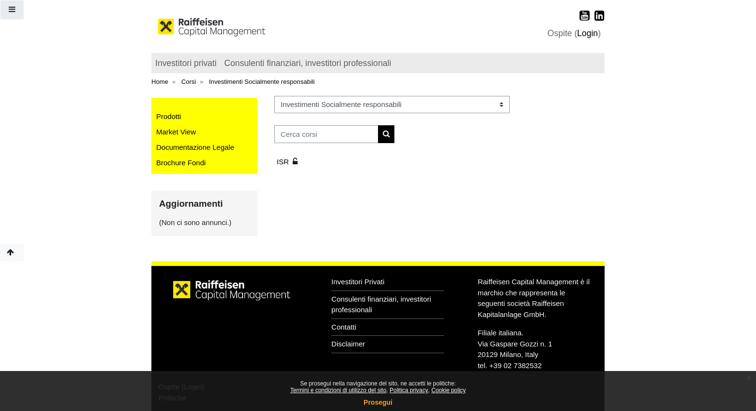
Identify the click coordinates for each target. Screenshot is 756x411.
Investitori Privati (357, 282)
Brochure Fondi (181, 163)
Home (159, 81)
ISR (283, 162)
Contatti (343, 327)
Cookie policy (449, 390)
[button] (12, 253)
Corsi (188, 81)
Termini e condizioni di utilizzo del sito (338, 390)
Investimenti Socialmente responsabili (261, 81)
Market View (176, 132)
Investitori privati (185, 63)
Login (587, 33)
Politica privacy (409, 390)
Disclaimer (348, 344)
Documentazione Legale (195, 147)
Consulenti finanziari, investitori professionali (307, 63)
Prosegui (378, 402)
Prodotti (168, 116)
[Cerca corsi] (326, 134)
